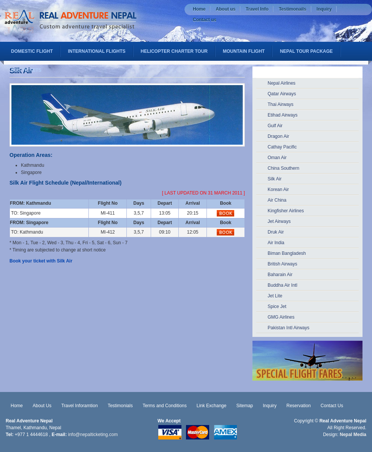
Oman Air (277, 157)
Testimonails (292, 9)
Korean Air (278, 189)
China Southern (283, 168)
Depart (165, 203)
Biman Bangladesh (287, 253)
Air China (277, 200)
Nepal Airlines (281, 83)
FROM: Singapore (29, 222)
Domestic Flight (32, 51)
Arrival (193, 203)
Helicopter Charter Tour (174, 51)
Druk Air (276, 232)
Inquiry (324, 9)
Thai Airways (280, 104)
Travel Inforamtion (79, 405)
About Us (42, 405)
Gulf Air (275, 125)
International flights (97, 51)
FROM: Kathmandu (30, 203)
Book (225, 203)
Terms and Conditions (165, 405)
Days (138, 203)
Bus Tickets (26, 70)
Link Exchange (212, 405)
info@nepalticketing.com (93, 434)
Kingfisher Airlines (286, 210)
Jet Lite (275, 296)
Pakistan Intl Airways (288, 327)
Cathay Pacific (282, 147)
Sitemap (244, 405)
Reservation (299, 405)
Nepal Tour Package (306, 51)
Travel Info (257, 9)
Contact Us (332, 405)
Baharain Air (280, 274)
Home (199, 9)
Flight (104, 203)
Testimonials (120, 405)
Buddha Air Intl (282, 285)
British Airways (282, 264)
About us (225, 9)
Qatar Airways (282, 93)
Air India (276, 242)
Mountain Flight (244, 51)
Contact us (204, 19)
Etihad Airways (283, 115)
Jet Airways (279, 221)
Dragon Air (278, 136)
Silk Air (275, 179)
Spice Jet (277, 306)
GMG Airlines (281, 317)
